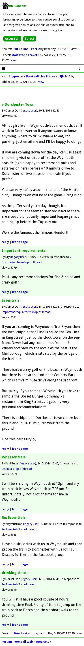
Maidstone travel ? (25, 55)
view (74, 49)
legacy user (29, 110)
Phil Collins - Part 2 (26, 49)
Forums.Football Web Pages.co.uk (26, 641)
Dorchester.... (24, 633)
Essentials (8, 468)
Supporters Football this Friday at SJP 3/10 (39, 76)
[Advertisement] (42, 94)
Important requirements (17, 312)
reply (5, 242)
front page (20, 242)
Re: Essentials (10, 529)
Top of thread (33, 262)
